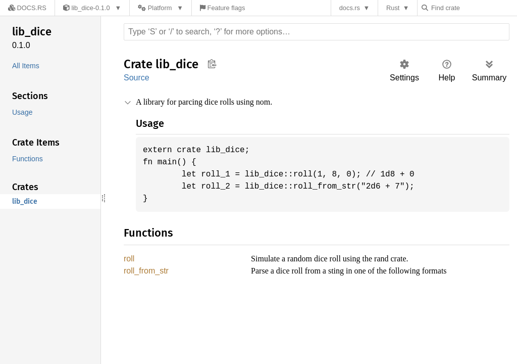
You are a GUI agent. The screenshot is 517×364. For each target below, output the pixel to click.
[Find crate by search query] (474, 8)
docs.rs (352, 8)
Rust (395, 8)
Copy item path (211, 63)
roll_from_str (147, 272)
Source (136, 77)
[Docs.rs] (24, 8)
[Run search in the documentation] (316, 31)
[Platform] (156, 8)
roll (130, 259)
